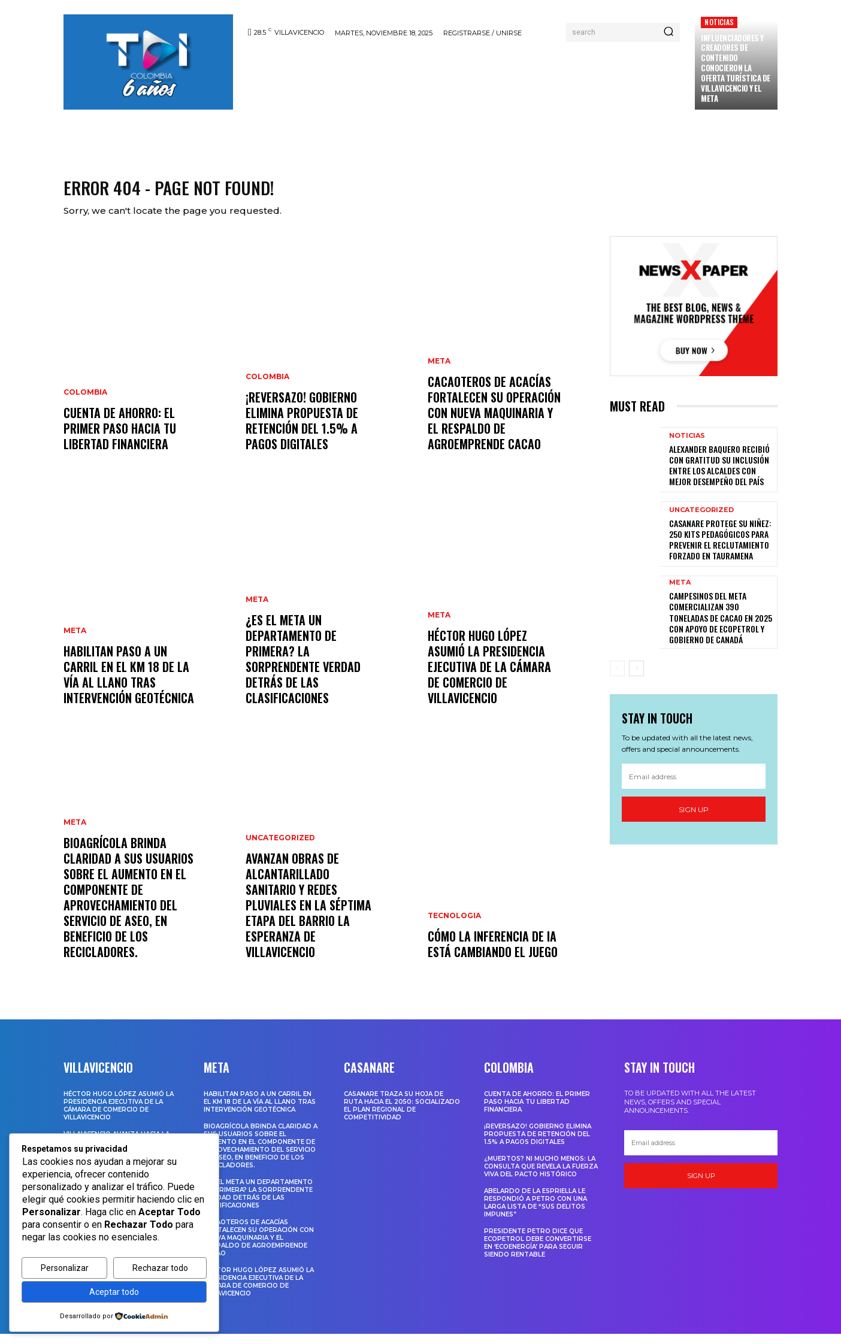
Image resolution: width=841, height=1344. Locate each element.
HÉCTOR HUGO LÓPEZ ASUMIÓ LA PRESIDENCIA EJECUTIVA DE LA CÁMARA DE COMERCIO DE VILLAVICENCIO (489, 677)
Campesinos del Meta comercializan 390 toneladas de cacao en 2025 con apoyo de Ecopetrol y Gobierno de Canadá (720, 628)
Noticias (719, 22)
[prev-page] (617, 678)
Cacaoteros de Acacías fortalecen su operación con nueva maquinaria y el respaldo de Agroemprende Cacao (494, 423)
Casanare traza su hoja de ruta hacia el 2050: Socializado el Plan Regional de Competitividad (402, 1115)
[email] (694, 786)
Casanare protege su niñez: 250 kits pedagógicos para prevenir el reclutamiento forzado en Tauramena (720, 550)
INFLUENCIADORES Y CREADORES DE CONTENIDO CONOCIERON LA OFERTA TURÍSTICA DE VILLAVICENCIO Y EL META (735, 68)
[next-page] (636, 678)
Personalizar (65, 1268)
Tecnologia (454, 926)
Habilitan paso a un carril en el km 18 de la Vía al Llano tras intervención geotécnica (128, 684)
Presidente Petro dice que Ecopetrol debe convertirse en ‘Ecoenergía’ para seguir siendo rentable (537, 1253)
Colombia (85, 402)
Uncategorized (280, 848)
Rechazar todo (160, 1268)
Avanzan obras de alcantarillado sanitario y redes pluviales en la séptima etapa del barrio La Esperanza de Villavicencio (308, 915)
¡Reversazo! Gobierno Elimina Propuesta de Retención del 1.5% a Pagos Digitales (302, 430)
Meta (74, 640)
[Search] (668, 32)
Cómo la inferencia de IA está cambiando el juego (493, 954)
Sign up (694, 819)
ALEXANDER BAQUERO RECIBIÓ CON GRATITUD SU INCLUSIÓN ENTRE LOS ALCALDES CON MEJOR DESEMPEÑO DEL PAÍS (719, 475)
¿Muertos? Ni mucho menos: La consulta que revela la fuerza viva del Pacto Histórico (541, 1176)
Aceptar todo (114, 1292)
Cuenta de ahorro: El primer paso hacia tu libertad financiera (119, 438)
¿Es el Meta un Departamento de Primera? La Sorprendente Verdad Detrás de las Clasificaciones (303, 669)
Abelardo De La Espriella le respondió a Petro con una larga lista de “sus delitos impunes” (535, 1212)
